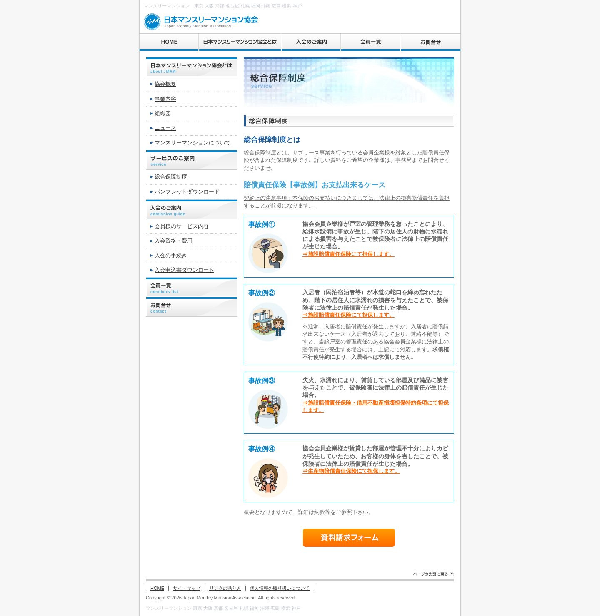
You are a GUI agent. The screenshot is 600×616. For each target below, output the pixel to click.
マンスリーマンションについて (192, 142)
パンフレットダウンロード (187, 192)
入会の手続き (171, 255)
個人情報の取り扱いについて (280, 588)
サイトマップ (186, 588)
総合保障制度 (171, 177)
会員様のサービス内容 (182, 226)
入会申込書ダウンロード (184, 270)
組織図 (163, 113)
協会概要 (165, 84)
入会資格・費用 (173, 241)
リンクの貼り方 (225, 588)
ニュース (165, 128)
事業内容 (165, 99)
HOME (157, 588)
